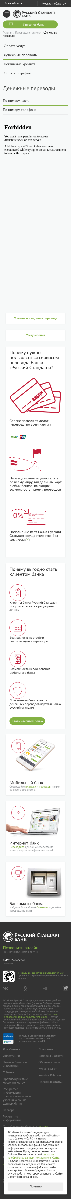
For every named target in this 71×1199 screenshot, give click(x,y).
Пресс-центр (47, 1049)
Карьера (8, 1110)
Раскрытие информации (12, 1118)
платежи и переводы (38, 787)
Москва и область (54, 3)
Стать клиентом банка (27, 721)
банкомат (42, 907)
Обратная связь (49, 1062)
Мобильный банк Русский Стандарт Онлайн (41, 973)
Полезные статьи (50, 1081)
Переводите (16, 847)
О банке (8, 1072)
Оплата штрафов (17, 73)
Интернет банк (33, 24)
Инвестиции (11, 1055)
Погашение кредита (19, 64)
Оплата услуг (14, 46)
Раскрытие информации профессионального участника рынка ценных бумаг (17, 1096)
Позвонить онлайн (20, 948)
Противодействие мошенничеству (15, 1080)
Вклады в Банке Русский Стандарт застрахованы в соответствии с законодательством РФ (37, 1038)
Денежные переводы (20, 55)
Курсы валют (47, 1068)
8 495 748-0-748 (14, 960)
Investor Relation (49, 1075)
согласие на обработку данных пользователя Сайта (30, 1015)
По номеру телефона (19, 110)
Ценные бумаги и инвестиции (15, 1064)
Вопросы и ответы (51, 1055)
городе (43, 1126)
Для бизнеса (11, 1049)
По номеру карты (16, 101)
